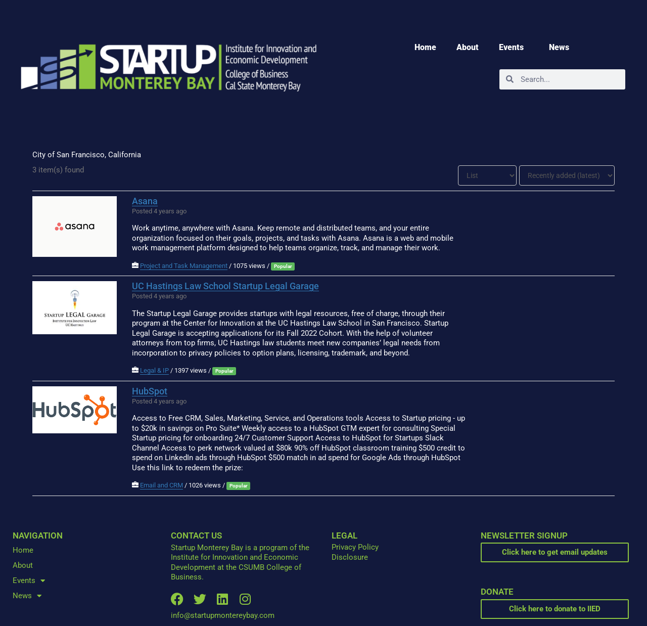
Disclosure (350, 557)
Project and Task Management (183, 266)
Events (514, 47)
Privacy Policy (355, 547)
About (467, 47)
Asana (145, 201)
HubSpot (149, 391)
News (561, 47)
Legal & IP (154, 370)
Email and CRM (161, 485)
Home (425, 47)
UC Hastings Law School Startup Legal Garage (225, 286)
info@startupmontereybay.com (222, 615)
